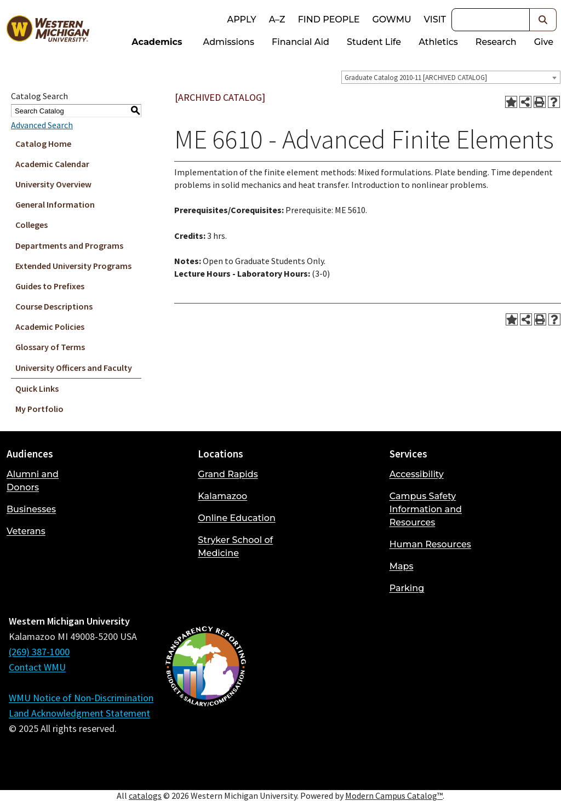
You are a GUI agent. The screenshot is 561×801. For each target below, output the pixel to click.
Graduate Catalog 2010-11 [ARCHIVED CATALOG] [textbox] (416, 77)
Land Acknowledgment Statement (79, 713)
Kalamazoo (222, 496)
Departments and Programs (69, 245)
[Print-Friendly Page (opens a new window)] (540, 102)
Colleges (31, 224)
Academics (156, 42)
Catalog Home (43, 143)
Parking (407, 588)
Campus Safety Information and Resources (426, 509)
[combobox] (450, 77)
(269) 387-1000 (39, 651)
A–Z (277, 19)
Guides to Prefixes (49, 286)
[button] (543, 19)
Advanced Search (42, 124)
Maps (402, 566)
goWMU (391, 19)
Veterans (26, 531)
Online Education (236, 518)
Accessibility (417, 474)
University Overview (53, 184)
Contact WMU (37, 667)
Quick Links (37, 388)
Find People (329, 19)
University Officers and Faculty (73, 367)
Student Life (374, 42)
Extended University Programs (73, 265)
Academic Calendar (52, 163)
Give (543, 42)
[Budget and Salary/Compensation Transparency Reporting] (205, 695)
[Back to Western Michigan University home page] (47, 30)
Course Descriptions (54, 306)
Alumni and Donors (33, 481)
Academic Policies (49, 326)
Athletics (438, 42)
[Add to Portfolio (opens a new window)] (511, 102)
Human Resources (430, 544)
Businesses (31, 509)
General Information (55, 204)
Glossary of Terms (50, 346)
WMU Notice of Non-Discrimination (81, 697)
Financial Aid (300, 42)
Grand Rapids (227, 474)
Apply (241, 19)
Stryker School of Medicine (235, 546)
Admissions (229, 42)
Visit (435, 19)
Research (496, 42)
